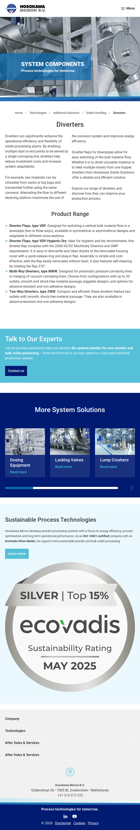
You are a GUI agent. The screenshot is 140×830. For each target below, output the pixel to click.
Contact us (16, 371)
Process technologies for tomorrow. (70, 809)
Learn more (17, 554)
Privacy (93, 823)
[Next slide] (131, 488)
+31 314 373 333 (70, 795)
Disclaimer (63, 823)
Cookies (79, 823)
